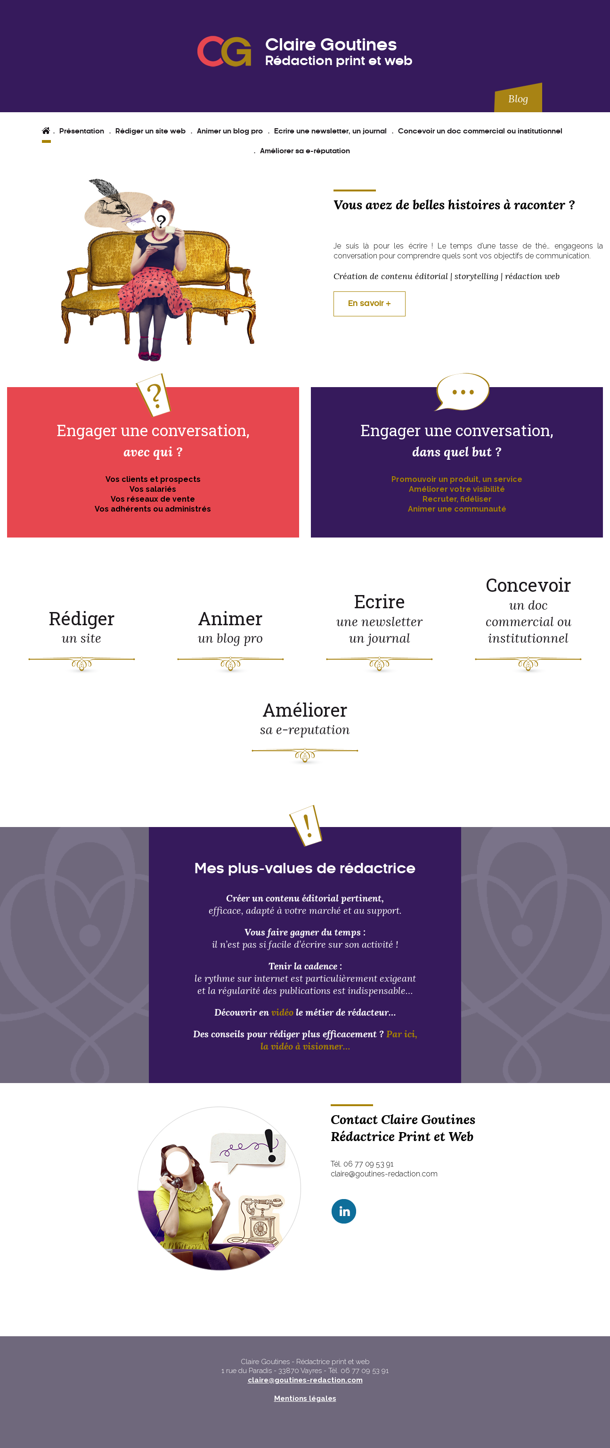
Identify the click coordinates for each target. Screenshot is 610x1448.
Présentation (81, 131)
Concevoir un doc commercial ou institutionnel (480, 131)
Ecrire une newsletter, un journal (330, 131)
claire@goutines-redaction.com (305, 1380)
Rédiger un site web (150, 131)
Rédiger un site (82, 626)
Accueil (48, 131)
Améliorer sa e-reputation (305, 717)
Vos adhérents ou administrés (153, 509)
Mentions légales (305, 1398)
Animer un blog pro (230, 131)
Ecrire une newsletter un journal (379, 617)
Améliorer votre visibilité (457, 489)
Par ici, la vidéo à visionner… (338, 1040)
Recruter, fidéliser (457, 499)
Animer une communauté (457, 509)
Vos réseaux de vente (153, 499)
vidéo (283, 1012)
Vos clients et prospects (153, 479)
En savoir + (369, 303)
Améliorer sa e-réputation (305, 151)
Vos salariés (153, 489)
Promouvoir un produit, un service (456, 479)
